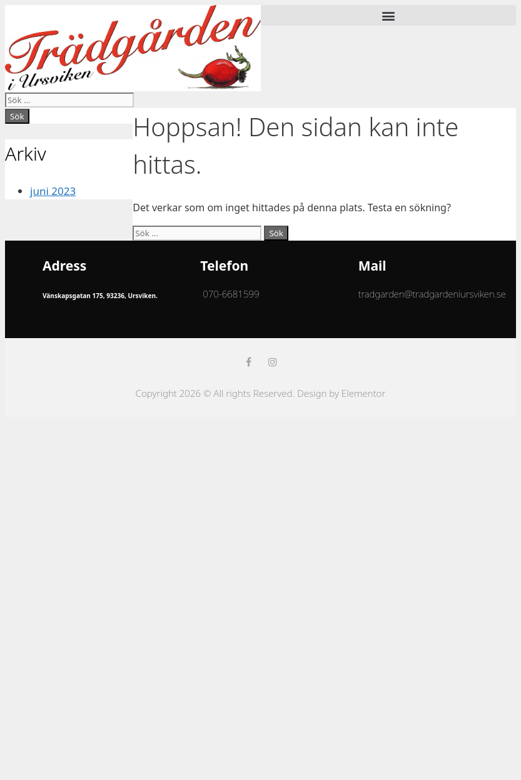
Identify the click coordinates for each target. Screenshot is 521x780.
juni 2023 (53, 191)
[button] (389, 15)
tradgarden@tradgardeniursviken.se (432, 294)
